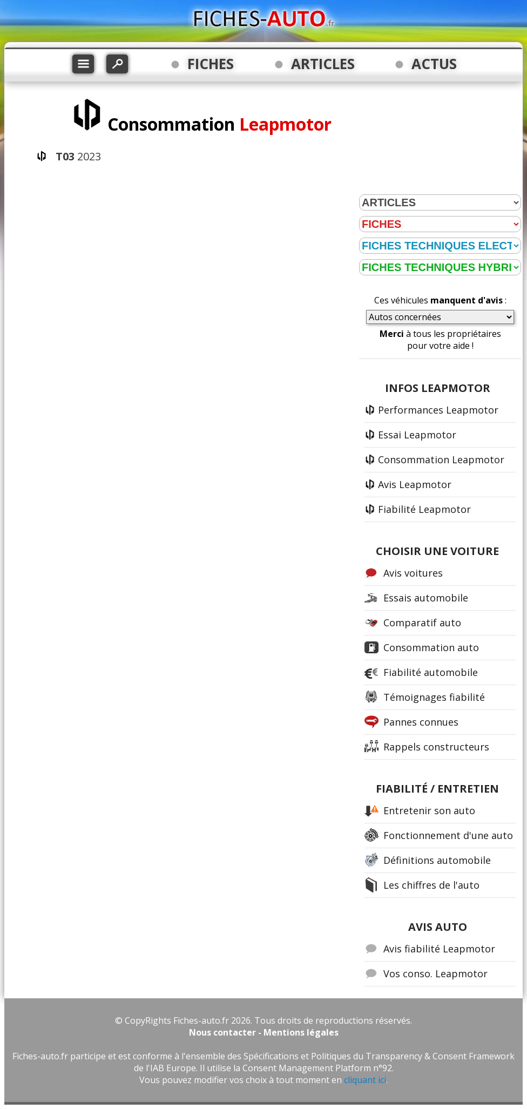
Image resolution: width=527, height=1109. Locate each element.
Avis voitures (413, 572)
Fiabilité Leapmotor (424, 509)
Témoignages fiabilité (434, 697)
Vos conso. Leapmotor (435, 973)
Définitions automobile (437, 860)
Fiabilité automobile (430, 672)
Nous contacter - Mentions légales (264, 1032)
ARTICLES (323, 63)
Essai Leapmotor (417, 434)
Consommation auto (431, 647)
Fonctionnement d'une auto (448, 835)
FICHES (210, 63)
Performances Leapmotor (438, 409)
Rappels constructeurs (436, 746)
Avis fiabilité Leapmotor (439, 948)
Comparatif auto (422, 622)
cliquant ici (365, 1080)
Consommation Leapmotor (441, 459)
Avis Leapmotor (414, 484)
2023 (78, 156)
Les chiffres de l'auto (431, 884)
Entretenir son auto (429, 810)
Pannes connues (420, 721)
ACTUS (434, 63)
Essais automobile (425, 597)
